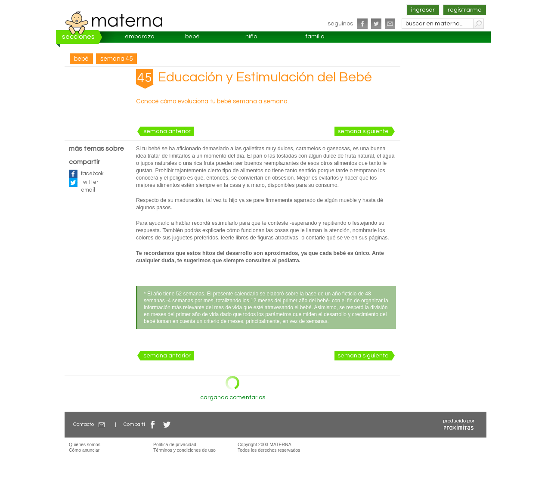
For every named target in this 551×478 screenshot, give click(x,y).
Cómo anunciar (84, 450)
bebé (192, 37)
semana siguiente (363, 131)
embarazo (139, 37)
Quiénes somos (84, 444)
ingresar (423, 10)
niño (251, 37)
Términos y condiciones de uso (184, 450)
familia (315, 37)
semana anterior (167, 131)
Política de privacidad (174, 444)
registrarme (465, 10)
